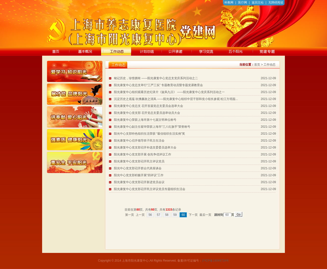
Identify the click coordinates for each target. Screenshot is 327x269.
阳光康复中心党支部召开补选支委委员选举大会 (145, 147)
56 (150, 215)
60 (183, 215)
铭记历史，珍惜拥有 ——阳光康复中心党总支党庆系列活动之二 (156, 78)
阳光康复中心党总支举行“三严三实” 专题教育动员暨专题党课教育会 (158, 85)
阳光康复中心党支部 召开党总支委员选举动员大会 (147, 113)
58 (166, 215)
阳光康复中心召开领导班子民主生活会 (139, 140)
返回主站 (258, 2)
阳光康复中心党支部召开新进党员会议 (139, 182)
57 (158, 215)
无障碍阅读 (275, 2)
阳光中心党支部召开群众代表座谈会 (138, 168)
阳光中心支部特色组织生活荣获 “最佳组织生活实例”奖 (149, 133)
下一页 (193, 215)
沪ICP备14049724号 (215, 260)
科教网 (228, 2)
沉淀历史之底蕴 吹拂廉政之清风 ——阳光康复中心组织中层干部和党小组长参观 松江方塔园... (176, 99)
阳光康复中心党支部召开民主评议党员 (139, 161)
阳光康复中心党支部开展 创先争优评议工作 (142, 154)
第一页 (129, 215)
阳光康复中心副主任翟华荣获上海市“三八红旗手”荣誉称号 (152, 126)
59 (175, 215)
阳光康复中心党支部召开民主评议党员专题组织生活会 (149, 189)
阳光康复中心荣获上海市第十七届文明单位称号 (145, 120)
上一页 (140, 215)
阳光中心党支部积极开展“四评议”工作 (139, 175)
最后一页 (205, 215)
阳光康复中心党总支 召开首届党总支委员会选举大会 (148, 106)
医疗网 (242, 2)
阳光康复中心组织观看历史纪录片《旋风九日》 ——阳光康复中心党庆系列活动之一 (169, 92)
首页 (257, 64)
